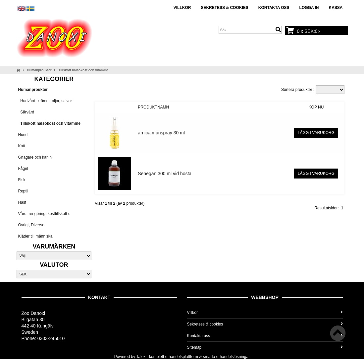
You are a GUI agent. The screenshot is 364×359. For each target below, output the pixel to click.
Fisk (22, 180)
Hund (23, 134)
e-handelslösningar (233, 356)
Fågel (23, 168)
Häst (22, 202)
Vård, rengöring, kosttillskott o (44, 213)
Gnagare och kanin (35, 157)
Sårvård (26, 112)
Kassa (335, 7)
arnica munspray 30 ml (161, 132)
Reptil (23, 191)
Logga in (309, 7)
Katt (21, 146)
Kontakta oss (273, 7)
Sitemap (265, 347)
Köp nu (316, 107)
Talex (140, 356)
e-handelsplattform (181, 356)
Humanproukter (39, 70)
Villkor (182, 7)
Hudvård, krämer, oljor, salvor (45, 101)
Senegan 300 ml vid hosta (164, 173)
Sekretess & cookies (224, 7)
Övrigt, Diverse (31, 225)
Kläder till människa (35, 236)
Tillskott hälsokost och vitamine (83, 70)
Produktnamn (153, 107)
